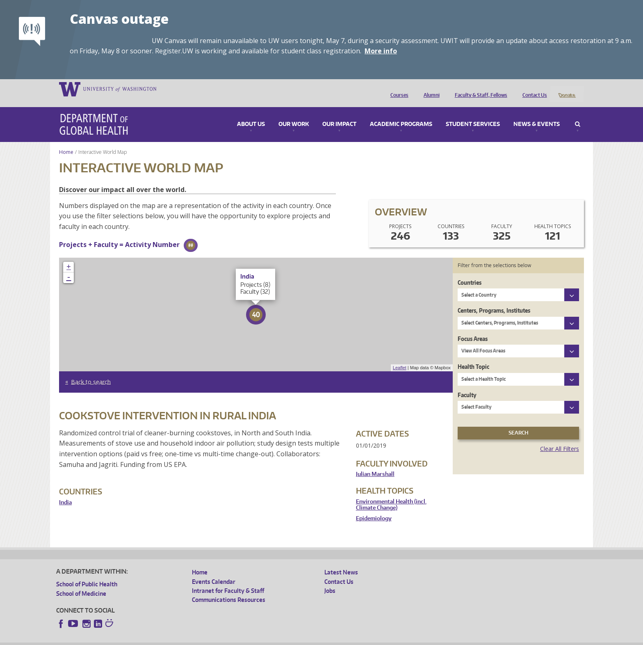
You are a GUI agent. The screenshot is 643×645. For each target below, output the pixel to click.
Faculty (467, 383)
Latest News (341, 561)
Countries (469, 271)
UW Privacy (165, 639)
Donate (567, 88)
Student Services (473, 114)
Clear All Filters (559, 437)
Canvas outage (119, 18)
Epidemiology (374, 507)
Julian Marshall (375, 463)
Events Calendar (213, 570)
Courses (397, 88)
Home (66, 141)
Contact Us (532, 88)
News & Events (536, 114)
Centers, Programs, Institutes (494, 299)
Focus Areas (473, 327)
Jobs (329, 579)
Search (577, 114)
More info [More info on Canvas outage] (381, 50)
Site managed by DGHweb (247, 639)
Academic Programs (401, 114)
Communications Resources (228, 589)
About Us (251, 114)
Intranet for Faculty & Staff (228, 579)
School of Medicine (81, 582)
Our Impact (339, 114)
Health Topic (473, 355)
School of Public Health (86, 573)
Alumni (430, 88)
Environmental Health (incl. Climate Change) (391, 493)
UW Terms (198, 639)
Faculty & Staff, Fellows (479, 88)
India (65, 491)
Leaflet (399, 357)
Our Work (293, 114)
